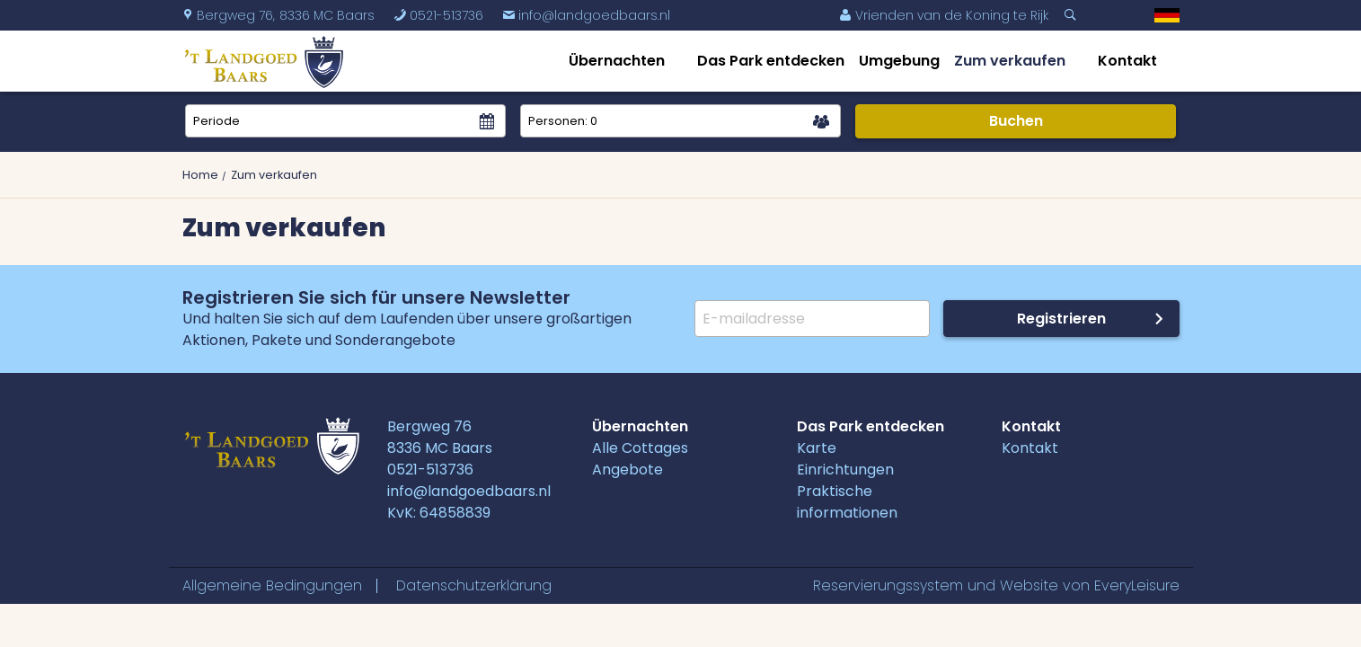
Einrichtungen (845, 469)
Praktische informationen (847, 502)
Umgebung (899, 60)
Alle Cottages (640, 448)
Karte (816, 448)
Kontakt (1127, 60)
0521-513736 (438, 15)
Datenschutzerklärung (474, 585)
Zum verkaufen (1009, 60)
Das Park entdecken (770, 60)
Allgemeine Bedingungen (272, 585)
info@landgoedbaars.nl (586, 15)
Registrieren (1061, 318)
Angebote (627, 469)
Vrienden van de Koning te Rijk (943, 15)
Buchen (1016, 121)
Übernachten (617, 60)
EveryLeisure (1137, 585)
